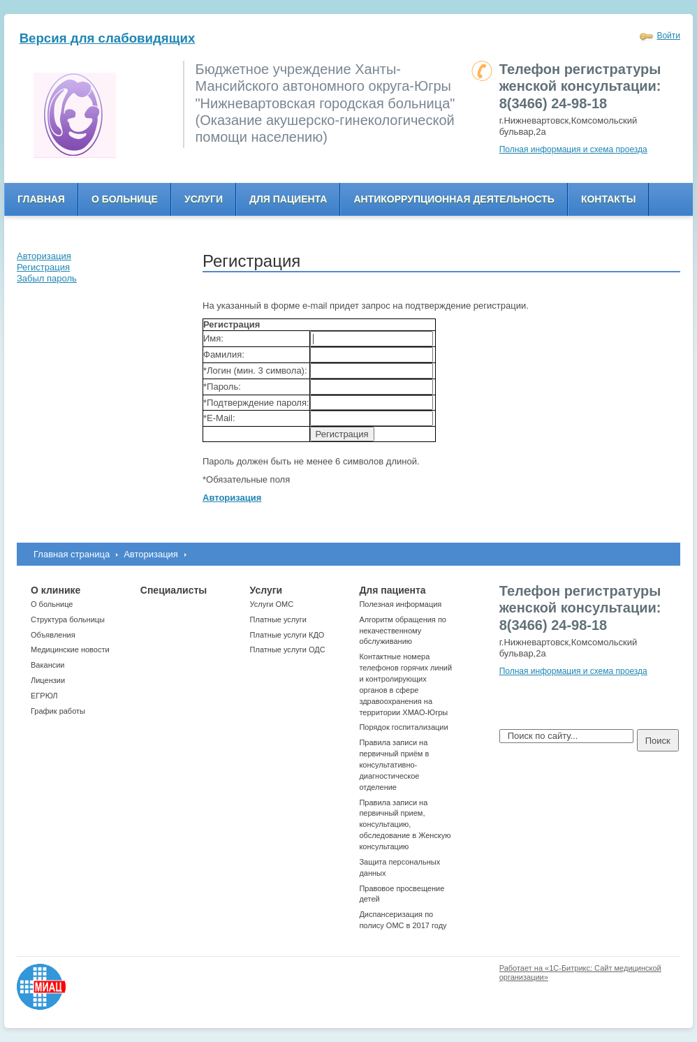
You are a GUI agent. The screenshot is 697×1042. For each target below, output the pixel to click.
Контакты (608, 199)
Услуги (203, 199)
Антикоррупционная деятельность (454, 199)
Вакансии (48, 665)
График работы (58, 711)
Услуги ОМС (272, 604)
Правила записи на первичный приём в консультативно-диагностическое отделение (394, 764)
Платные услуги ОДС (287, 649)
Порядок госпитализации (403, 727)
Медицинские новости (70, 649)
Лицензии (48, 680)
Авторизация (151, 554)
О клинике (55, 590)
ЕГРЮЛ (44, 695)
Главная (41, 199)
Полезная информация (400, 604)
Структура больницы (68, 619)
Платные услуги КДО (287, 635)
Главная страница (72, 554)
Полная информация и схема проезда (573, 149)
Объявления (53, 635)
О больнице (124, 199)
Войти (668, 36)
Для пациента (288, 199)
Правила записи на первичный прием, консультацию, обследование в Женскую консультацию (404, 824)
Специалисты (173, 590)
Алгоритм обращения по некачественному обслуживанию (402, 630)
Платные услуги (278, 619)
